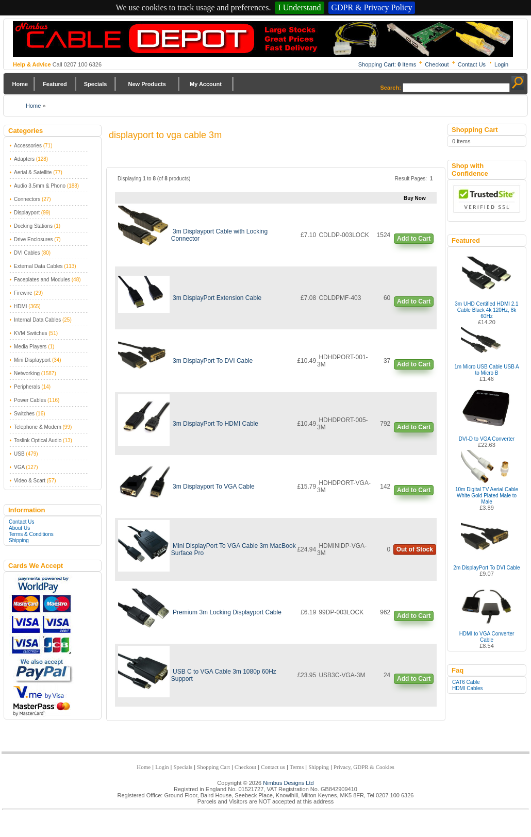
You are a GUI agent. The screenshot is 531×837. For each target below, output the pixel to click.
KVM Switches (30, 333)
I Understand (299, 7)
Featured (55, 84)
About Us (19, 528)
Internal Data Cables (37, 320)
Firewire (23, 293)
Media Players (30, 346)
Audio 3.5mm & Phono (39, 186)
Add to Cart (413, 238)
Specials (95, 84)
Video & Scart (29, 480)
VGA (19, 467)
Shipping (19, 540)
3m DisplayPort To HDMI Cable (215, 423)
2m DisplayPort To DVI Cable (486, 568)
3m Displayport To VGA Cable (214, 486)
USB (19, 454)
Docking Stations (33, 226)
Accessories (28, 145)
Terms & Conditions (31, 534)
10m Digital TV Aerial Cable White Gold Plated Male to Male (486, 496)
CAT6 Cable (466, 682)
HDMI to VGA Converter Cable (487, 637)
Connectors (27, 199)
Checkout (437, 64)
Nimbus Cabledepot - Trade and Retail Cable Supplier (263, 39)
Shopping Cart (213, 767)
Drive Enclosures (33, 239)
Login (501, 64)
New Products (146, 84)
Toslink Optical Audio (37, 440)
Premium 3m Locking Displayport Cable (227, 612)
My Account (206, 84)
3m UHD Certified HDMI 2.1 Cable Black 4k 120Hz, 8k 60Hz (486, 310)
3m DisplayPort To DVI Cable (213, 360)
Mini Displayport (32, 360)
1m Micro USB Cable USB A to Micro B (486, 370)
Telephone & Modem (37, 427)
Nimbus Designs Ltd (288, 783)
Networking (27, 373)
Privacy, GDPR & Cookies (364, 767)
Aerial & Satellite (33, 172)
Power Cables (30, 400)
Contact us (273, 767)
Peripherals (27, 387)
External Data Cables (38, 266)
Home (20, 84)
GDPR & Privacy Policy (371, 7)
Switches (24, 413)
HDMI (20, 306)
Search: (390, 88)
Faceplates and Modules (42, 279)
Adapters (24, 159)
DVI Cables (27, 253)
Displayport (27, 212)
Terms (297, 767)
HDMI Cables (467, 688)
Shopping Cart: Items (387, 64)
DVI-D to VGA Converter (487, 439)
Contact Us (472, 64)
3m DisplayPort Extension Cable (217, 298)
